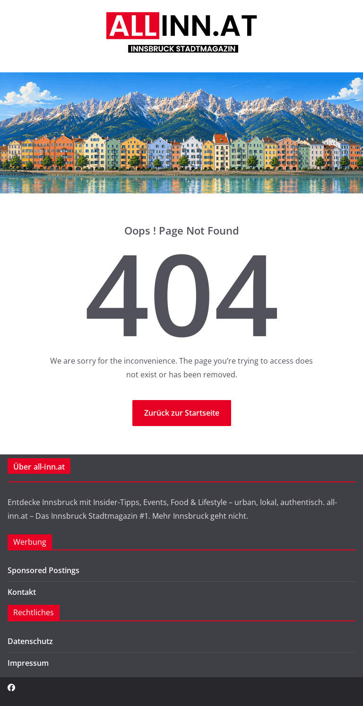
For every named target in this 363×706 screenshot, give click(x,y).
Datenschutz (30, 641)
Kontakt (22, 592)
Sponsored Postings (43, 570)
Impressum (28, 663)
